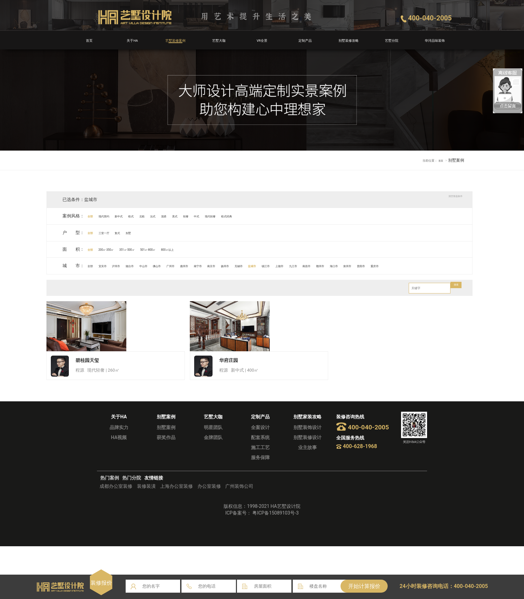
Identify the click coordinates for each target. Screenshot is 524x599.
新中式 (138, 215)
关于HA (132, 40)
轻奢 (243, 215)
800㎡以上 (216, 249)
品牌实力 (119, 480)
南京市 (284, 265)
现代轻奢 (282, 215)
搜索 (452, 304)
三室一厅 (114, 232)
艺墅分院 (391, 40)
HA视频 (119, 490)
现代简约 (114, 215)
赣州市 (456, 265)
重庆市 (121, 281)
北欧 (174, 215)
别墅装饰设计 (307, 480)
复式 (136, 232)
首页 (89, 40)
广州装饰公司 (239, 539)
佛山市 (198, 265)
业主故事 (307, 500)
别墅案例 (166, 480)
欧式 (157, 215)
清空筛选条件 (445, 199)
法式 (191, 215)
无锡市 (327, 265)
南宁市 (262, 265)
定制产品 (305, 40)
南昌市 (434, 265)
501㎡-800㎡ (185, 249)
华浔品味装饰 (435, 40)
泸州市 (134, 265)
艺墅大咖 (219, 40)
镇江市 (370, 265)
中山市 (176, 265)
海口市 (56, 281)
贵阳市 (99, 281)
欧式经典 (307, 215)
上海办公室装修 (176, 539)
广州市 (220, 265)
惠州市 (241, 265)
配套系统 (260, 490)
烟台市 (155, 265)
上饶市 (391, 265)
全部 (93, 215)
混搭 (209, 215)
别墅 (153, 232)
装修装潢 (146, 539)
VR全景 (262, 40)
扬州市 (305, 265)
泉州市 (78, 281)
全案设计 (260, 480)
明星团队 (213, 480)
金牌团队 (213, 490)
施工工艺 (260, 500)
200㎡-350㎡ (118, 249)
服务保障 (260, 510)
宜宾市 (112, 265)
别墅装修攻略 (349, 40)
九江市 (413, 265)
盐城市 (348, 265)
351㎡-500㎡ (151, 249)
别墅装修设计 (307, 490)
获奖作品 (166, 490)
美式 (226, 215)
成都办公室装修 (116, 539)
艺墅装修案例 (175, 40)
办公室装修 (209, 539)
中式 (260, 215)
